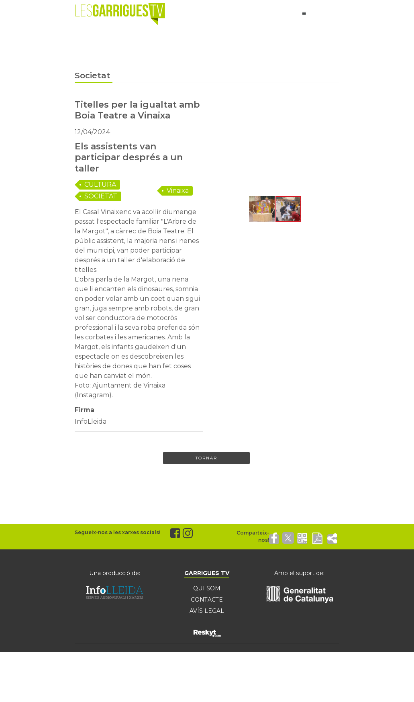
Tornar (206, 458)
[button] (218, 147)
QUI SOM (207, 588)
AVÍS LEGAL (207, 610)
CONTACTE (207, 599)
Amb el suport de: (299, 573)
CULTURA (100, 184)
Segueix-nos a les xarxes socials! (117, 532)
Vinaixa (178, 190)
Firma (84, 410)
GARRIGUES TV (206, 573)
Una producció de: (115, 573)
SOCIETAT (100, 196)
